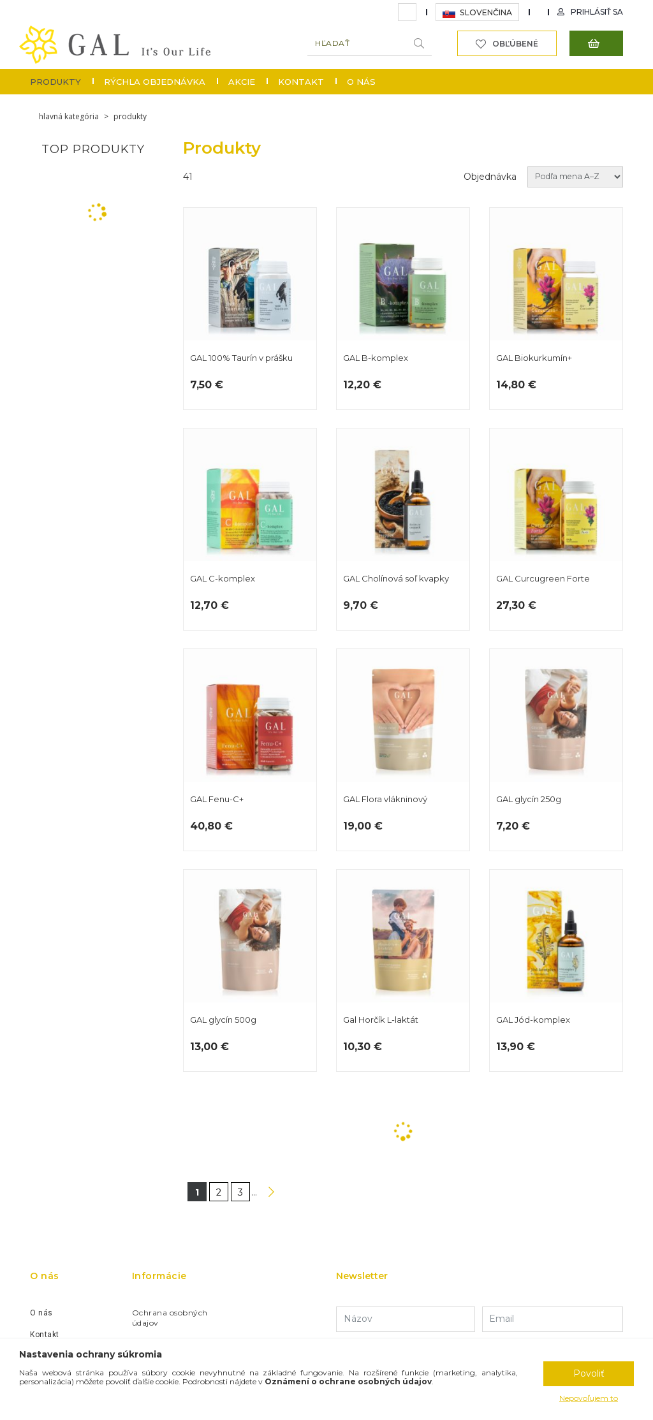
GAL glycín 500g (250, 970)
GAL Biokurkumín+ (556, 308)
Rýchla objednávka (154, 82)
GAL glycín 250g (556, 750)
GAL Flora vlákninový (403, 750)
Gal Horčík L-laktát (403, 970)
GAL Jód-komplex (556, 970)
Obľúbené (515, 43)
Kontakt (301, 82)
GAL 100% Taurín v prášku (250, 308)
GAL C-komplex (250, 529)
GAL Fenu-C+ (250, 750)
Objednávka (490, 176)
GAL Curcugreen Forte (556, 529)
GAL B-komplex (403, 308)
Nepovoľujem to (588, 1398)
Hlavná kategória (69, 116)
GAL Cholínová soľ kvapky (403, 529)
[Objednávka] (575, 176)
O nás (361, 82)
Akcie (241, 82)
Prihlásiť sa (597, 12)
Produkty (55, 82)
